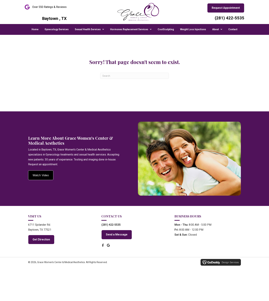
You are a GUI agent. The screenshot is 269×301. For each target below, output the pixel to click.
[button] (40, 175)
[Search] (134, 76)
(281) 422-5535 (229, 18)
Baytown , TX (54, 18)
